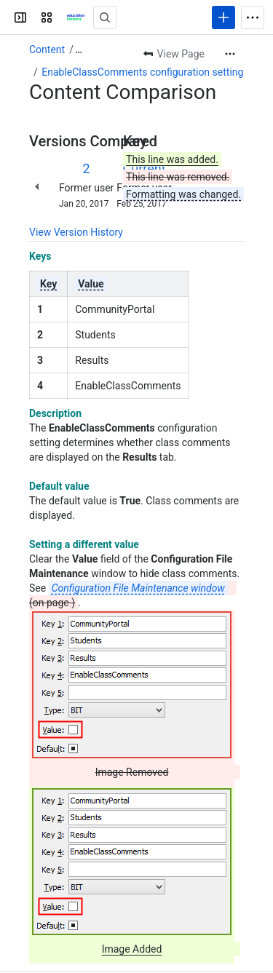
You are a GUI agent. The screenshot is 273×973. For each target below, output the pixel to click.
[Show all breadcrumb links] (78, 49)
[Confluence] (75, 17)
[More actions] (230, 54)
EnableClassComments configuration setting (142, 72)
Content (47, 49)
